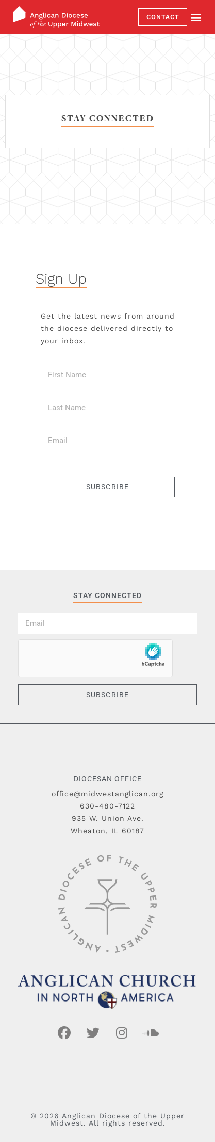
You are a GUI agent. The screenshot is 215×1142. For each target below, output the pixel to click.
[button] (196, 17)
